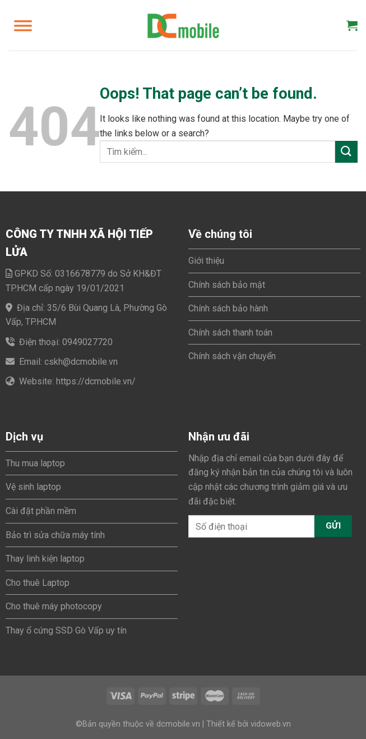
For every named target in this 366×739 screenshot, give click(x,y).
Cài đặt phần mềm (41, 511)
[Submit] (346, 152)
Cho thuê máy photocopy (54, 606)
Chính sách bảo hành (228, 308)
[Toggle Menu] (23, 25)
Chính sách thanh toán (230, 332)
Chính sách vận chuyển (232, 356)
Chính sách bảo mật (226, 284)
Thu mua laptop (35, 463)
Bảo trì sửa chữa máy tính (55, 535)
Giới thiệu (206, 260)
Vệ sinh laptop (33, 486)
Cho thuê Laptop (38, 582)
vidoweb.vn (271, 724)
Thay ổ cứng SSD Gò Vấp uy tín (66, 630)
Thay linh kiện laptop (45, 558)
